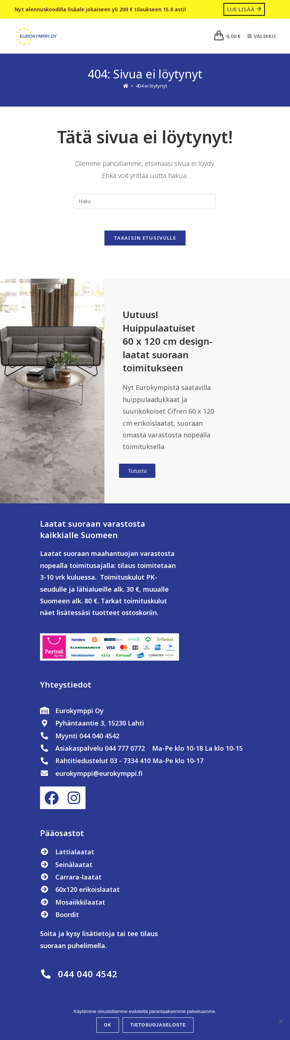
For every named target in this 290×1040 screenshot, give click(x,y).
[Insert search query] (145, 201)
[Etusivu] (125, 85)
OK (107, 1025)
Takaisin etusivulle (145, 238)
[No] (281, 1021)
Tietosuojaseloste (158, 1025)
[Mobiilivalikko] (258, 36)
